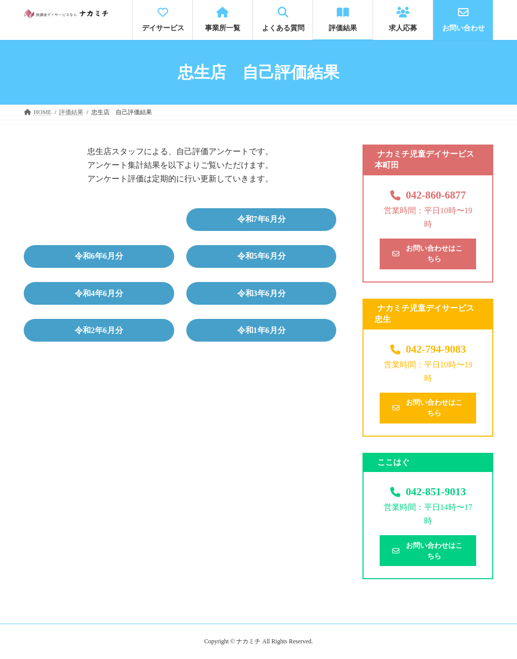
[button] (261, 219)
